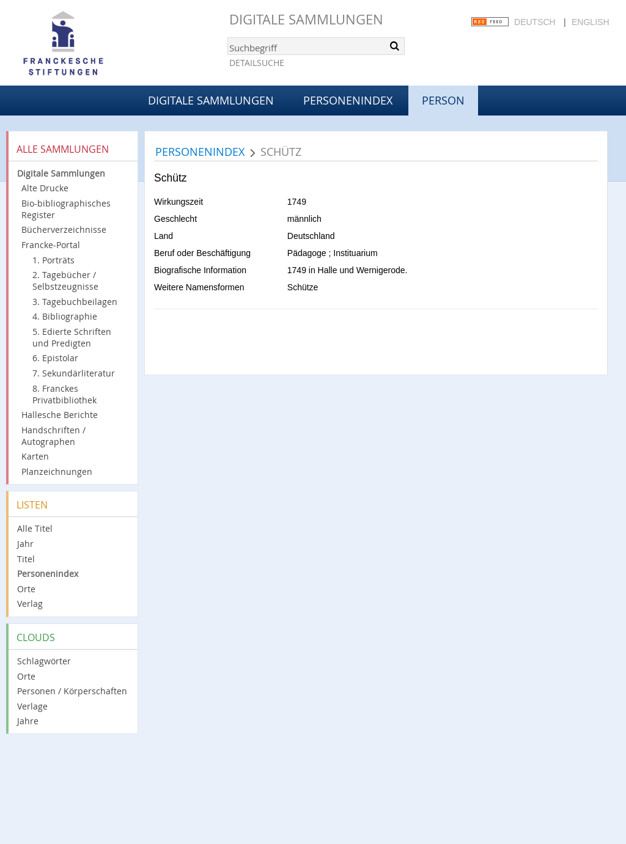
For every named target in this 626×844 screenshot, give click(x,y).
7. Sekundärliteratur (73, 373)
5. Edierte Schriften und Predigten (71, 337)
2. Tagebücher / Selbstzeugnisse (65, 280)
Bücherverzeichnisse (63, 229)
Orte (26, 589)
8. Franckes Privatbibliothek (64, 394)
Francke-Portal (50, 245)
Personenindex (347, 100)
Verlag (30, 603)
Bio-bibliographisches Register (66, 209)
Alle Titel (35, 528)
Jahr (25, 543)
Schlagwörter (44, 661)
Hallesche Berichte (59, 414)
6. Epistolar (55, 358)
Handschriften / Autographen (53, 435)
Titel (26, 559)
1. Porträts (53, 260)
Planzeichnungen (56, 471)
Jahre (28, 721)
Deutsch (535, 22)
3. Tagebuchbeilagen (74, 301)
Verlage (32, 706)
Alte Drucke (44, 188)
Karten (35, 456)
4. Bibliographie (64, 316)
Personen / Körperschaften (72, 691)
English (590, 22)
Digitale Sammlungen (306, 19)
